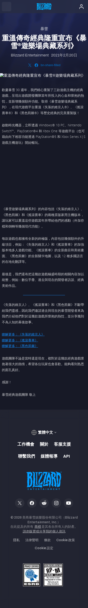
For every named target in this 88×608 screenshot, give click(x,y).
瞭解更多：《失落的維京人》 (23, 334)
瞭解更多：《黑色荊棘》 (20, 346)
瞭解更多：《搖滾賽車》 (20, 340)
